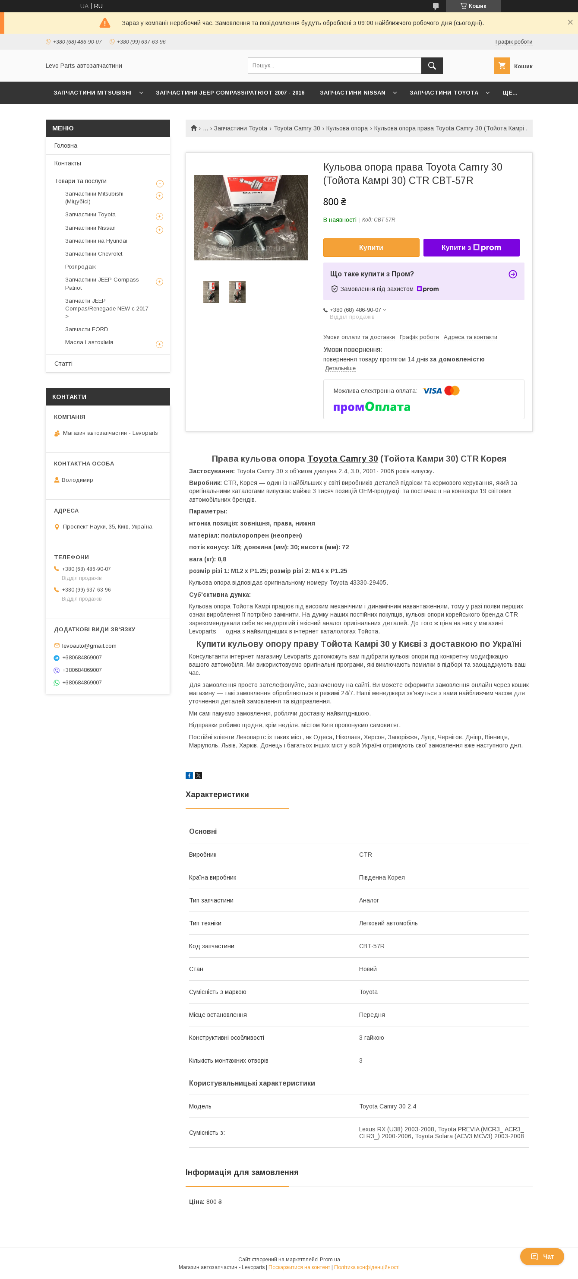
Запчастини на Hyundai (96, 240)
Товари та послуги (80, 180)
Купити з (471, 248)
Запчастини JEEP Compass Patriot (102, 283)
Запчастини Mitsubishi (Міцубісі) (94, 197)
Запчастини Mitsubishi (93, 92)
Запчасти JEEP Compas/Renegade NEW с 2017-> (108, 309)
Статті (63, 363)
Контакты (67, 163)
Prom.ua (330, 1260)
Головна (65, 145)
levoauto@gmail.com (89, 645)
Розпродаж (80, 266)
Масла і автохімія (89, 342)
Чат (542, 1256)
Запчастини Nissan (352, 92)
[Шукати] (432, 65)
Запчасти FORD (86, 329)
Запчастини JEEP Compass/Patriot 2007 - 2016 (230, 92)
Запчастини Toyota (444, 92)
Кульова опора (347, 128)
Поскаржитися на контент (299, 1267)
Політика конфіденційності (367, 1267)
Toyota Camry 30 (297, 128)
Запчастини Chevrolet (93, 253)
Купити (371, 247)
